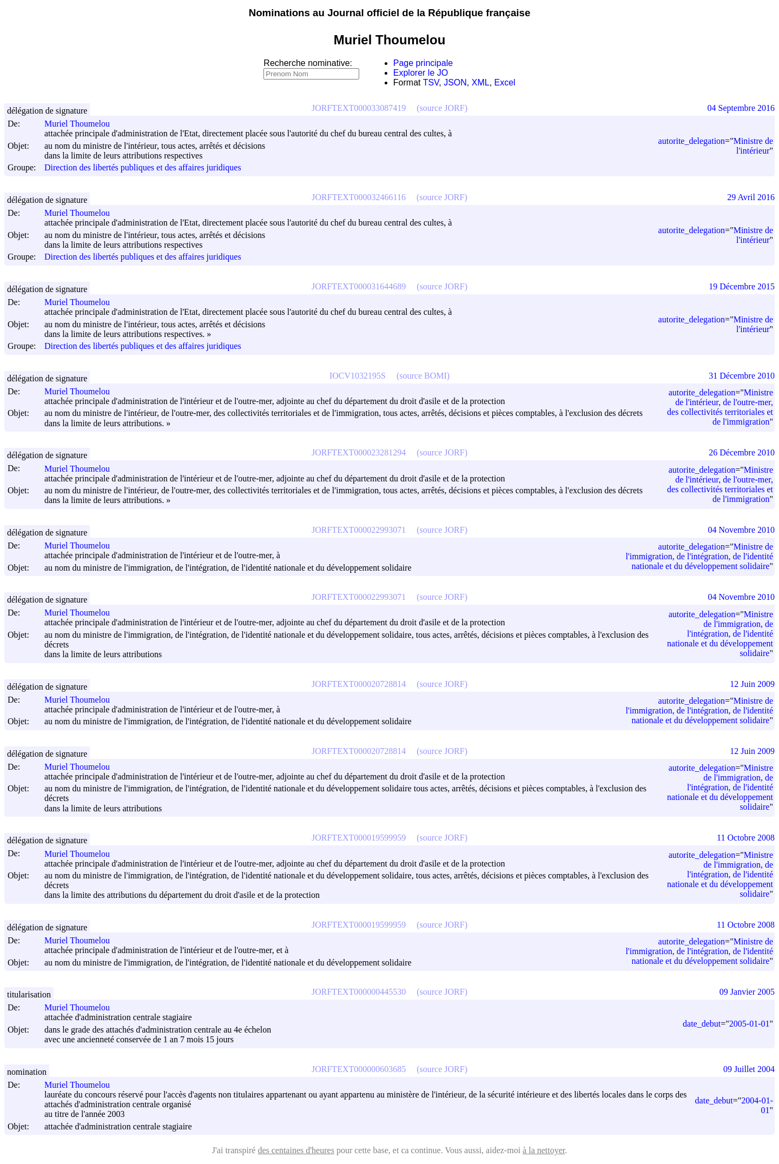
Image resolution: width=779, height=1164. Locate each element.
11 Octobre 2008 (746, 837)
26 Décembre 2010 (742, 452)
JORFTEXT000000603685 (359, 1069)
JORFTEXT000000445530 (359, 991)
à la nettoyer (544, 1150)
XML (481, 82)
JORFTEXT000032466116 (359, 197)
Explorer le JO (420, 72)
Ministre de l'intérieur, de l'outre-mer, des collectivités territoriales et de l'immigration (720, 407)
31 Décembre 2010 (742, 375)
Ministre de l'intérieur (753, 145)
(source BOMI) (423, 375)
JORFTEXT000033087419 (359, 108)
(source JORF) (442, 108)
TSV (431, 82)
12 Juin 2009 (752, 684)
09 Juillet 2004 (749, 1069)
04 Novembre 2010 (741, 529)
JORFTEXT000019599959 (359, 837)
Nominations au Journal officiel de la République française (390, 12)
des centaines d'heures (296, 1150)
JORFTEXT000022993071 (359, 529)
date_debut (702, 1023)
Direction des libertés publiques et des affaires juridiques (142, 168)
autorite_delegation (691, 141)
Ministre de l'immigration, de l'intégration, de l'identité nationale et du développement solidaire (699, 556)
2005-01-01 (749, 1023)
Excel (505, 82)
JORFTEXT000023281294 (359, 452)
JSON (455, 82)
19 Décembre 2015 (742, 286)
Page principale (423, 63)
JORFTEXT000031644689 (359, 286)
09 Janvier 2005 (747, 991)
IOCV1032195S (357, 375)
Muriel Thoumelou (82, 123)
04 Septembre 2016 (741, 108)
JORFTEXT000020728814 (359, 684)
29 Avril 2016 (751, 197)
